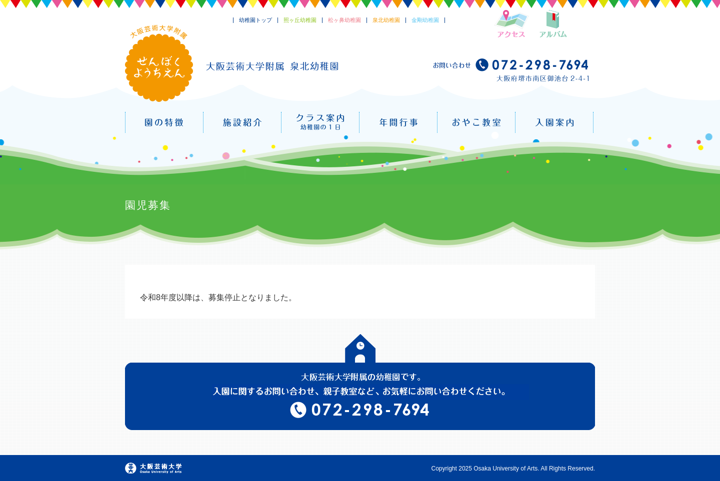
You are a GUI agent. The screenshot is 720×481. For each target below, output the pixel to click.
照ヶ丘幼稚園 (300, 20)
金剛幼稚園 (425, 20)
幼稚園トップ (255, 20)
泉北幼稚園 (386, 20)
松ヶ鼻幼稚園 (344, 20)
